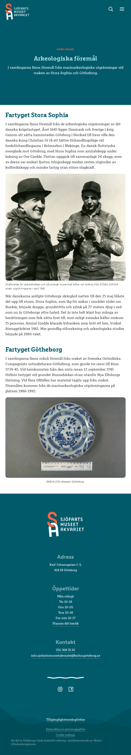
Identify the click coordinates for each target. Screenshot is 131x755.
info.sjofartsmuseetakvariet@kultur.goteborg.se (65, 655)
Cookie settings (65, 735)
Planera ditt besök (65, 623)
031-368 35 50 (65, 650)
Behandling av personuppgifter (65, 729)
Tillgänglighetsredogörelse (65, 719)
